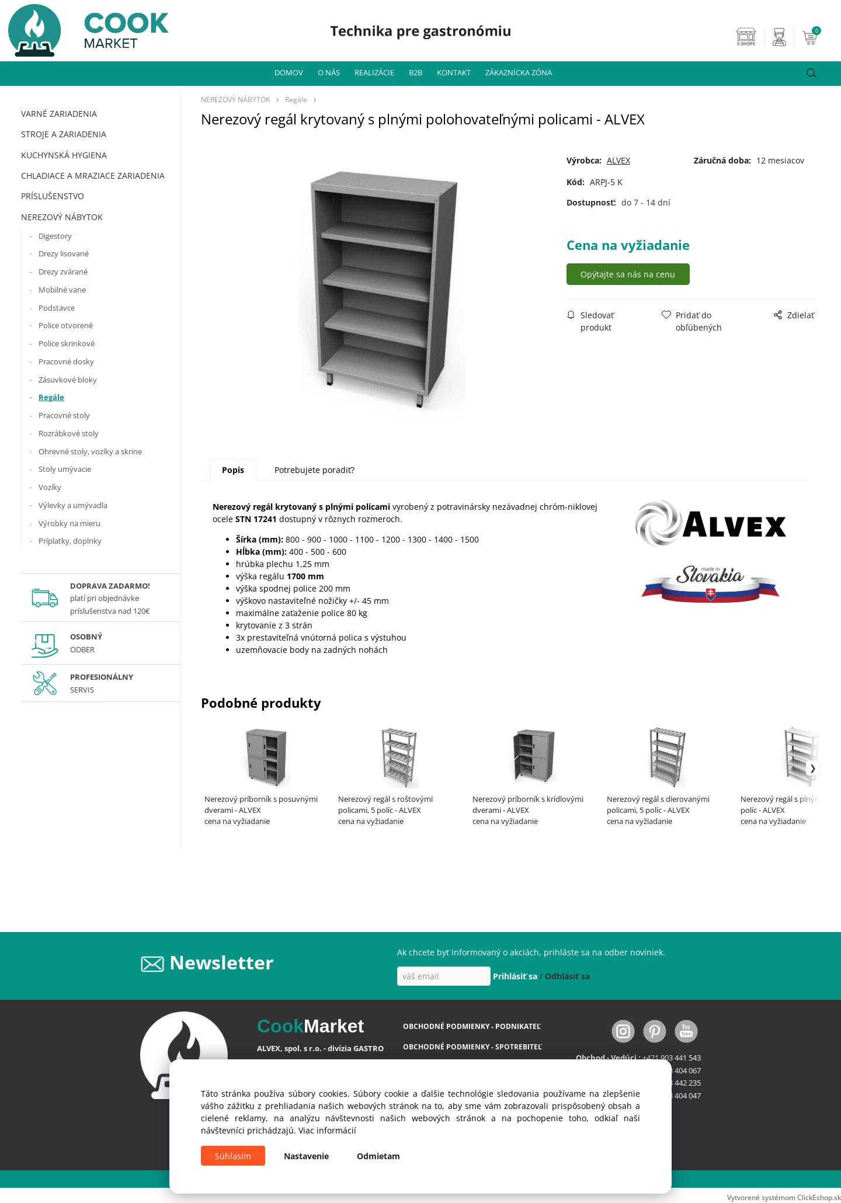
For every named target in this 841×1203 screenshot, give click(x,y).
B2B (415, 72)
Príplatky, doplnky (70, 541)
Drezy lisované (64, 253)
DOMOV (288, 72)
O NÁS (329, 72)
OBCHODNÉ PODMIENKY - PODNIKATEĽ (472, 1026)
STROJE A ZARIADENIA (63, 134)
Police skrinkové (67, 343)
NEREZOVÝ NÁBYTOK (62, 216)
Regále (51, 397)
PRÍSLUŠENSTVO (52, 195)
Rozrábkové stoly (69, 433)
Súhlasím (233, 1156)
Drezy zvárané (63, 271)
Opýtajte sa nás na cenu (631, 274)
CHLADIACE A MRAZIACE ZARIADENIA (93, 175)
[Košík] (820, 36)
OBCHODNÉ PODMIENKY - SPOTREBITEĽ (472, 1047)
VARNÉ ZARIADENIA (59, 113)
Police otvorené (66, 325)
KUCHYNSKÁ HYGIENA (64, 155)
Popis (233, 469)
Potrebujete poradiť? (314, 469)
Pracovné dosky (66, 361)
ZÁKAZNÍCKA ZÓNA (518, 72)
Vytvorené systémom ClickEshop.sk (784, 1197)
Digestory (55, 236)
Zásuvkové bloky (68, 379)
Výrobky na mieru (69, 523)
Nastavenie (306, 1156)
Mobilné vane (62, 289)
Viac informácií (327, 1130)
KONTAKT (454, 72)
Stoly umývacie (65, 469)
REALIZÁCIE (374, 72)
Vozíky (50, 487)
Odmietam (378, 1156)
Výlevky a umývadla (73, 505)
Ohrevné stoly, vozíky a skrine (90, 451)
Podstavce (57, 308)
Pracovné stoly (64, 415)
